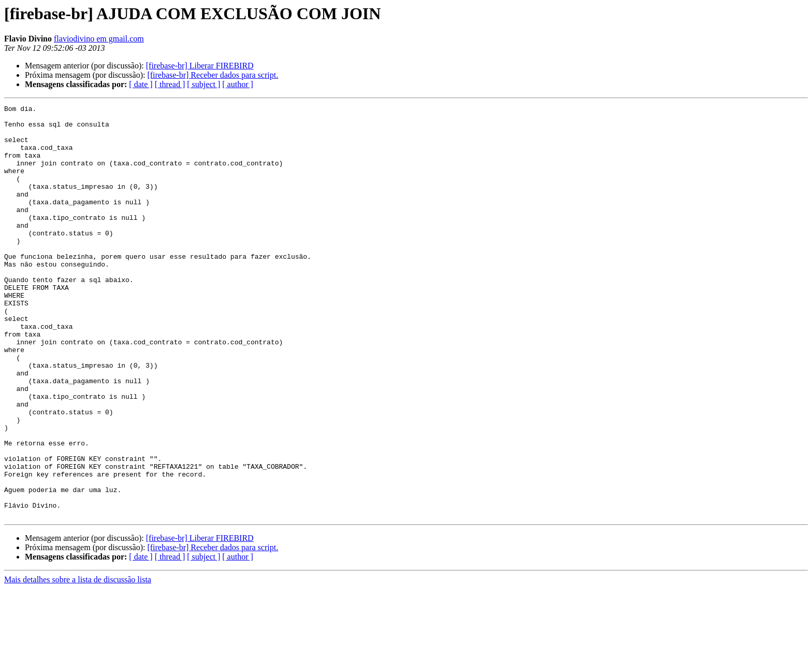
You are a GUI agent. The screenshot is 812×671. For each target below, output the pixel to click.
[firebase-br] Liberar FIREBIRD (200, 65)
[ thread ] (170, 84)
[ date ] (140, 84)
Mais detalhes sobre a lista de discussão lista (77, 662)
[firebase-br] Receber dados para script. (212, 75)
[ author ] (237, 84)
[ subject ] (203, 84)
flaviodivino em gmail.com (99, 38)
